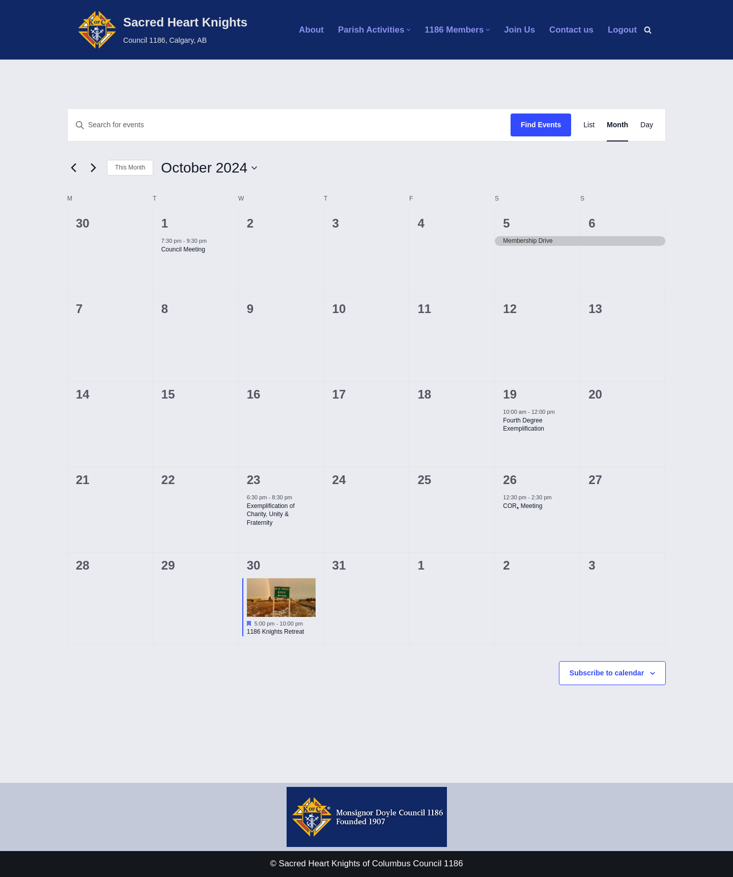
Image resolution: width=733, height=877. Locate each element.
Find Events (541, 125)
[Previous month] (73, 168)
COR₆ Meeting (522, 506)
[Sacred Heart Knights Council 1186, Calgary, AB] (161, 29)
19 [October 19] (510, 394)
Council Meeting (183, 249)
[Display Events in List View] (589, 125)
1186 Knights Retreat (275, 631)
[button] (407, 30)
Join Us (518, 30)
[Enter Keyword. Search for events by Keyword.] (289, 125)
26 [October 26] (510, 480)
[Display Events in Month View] (617, 125)
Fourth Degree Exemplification (523, 425)
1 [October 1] (164, 223)
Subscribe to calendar (607, 673)
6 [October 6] (591, 223)
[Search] (648, 30)
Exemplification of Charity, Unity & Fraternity (271, 514)
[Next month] (93, 168)
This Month (130, 167)
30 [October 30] (254, 565)
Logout (622, 30)
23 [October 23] (254, 480)
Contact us (571, 30)
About (308, 30)
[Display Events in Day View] (646, 125)
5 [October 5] (506, 223)
